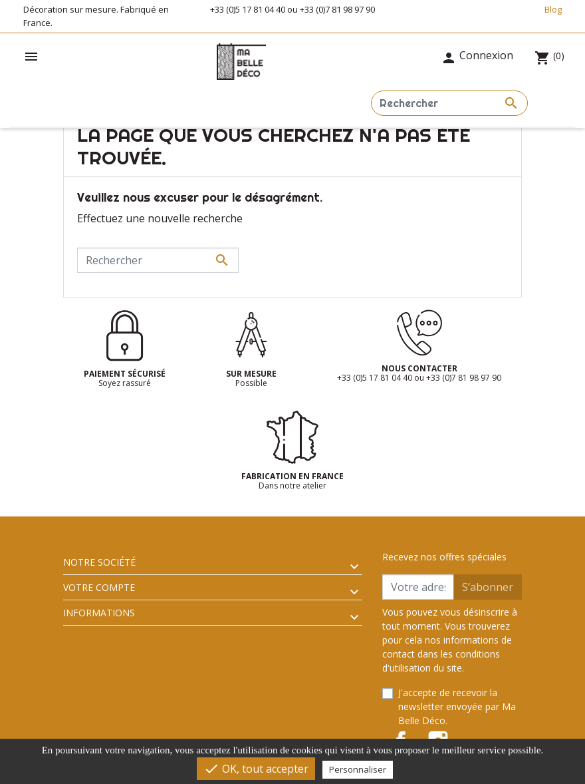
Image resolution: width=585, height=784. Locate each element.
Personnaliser (357, 769)
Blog (553, 9)
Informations (99, 612)
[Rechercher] (449, 103)
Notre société (99, 562)
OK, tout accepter (255, 769)
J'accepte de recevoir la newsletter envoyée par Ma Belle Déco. (457, 706)
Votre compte (99, 587)
